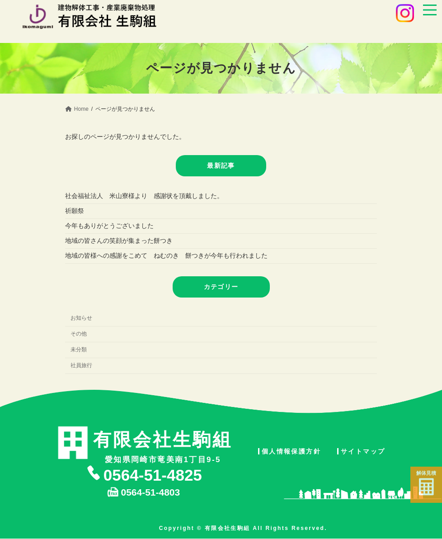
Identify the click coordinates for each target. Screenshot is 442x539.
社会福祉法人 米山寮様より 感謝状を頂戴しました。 (144, 195)
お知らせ (81, 318)
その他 (79, 334)
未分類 (79, 349)
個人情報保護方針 (291, 451)
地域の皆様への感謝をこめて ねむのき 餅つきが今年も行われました (166, 255)
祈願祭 (74, 210)
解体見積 (426, 483)
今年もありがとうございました (109, 225)
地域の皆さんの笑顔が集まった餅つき (119, 240)
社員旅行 (81, 365)
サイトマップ (363, 451)
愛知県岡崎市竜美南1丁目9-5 (162, 445)
